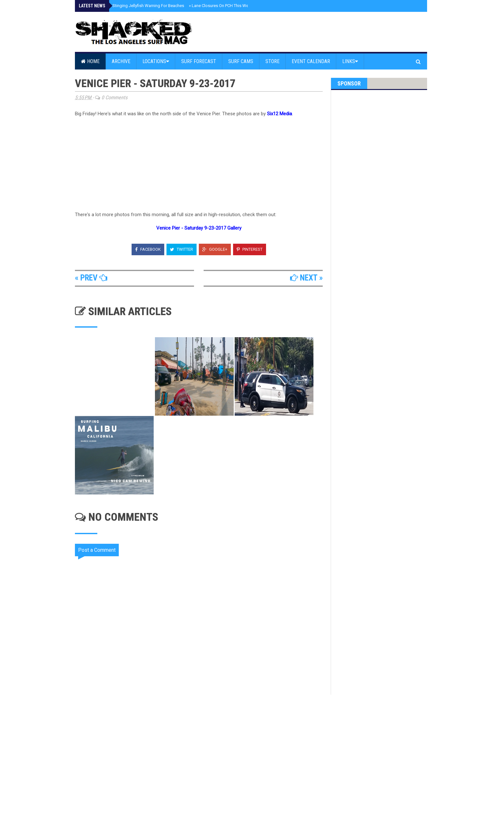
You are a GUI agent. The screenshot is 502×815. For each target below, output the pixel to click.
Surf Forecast (198, 61)
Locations (155, 61)
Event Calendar (311, 61)
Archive (121, 61)
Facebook (148, 249)
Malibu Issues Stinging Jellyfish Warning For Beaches (133, 5)
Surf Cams (240, 61)
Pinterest (250, 249)
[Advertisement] (203, 749)
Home (90, 61)
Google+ (214, 249)
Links (350, 61)
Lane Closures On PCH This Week (221, 5)
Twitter (181, 249)
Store (272, 61)
